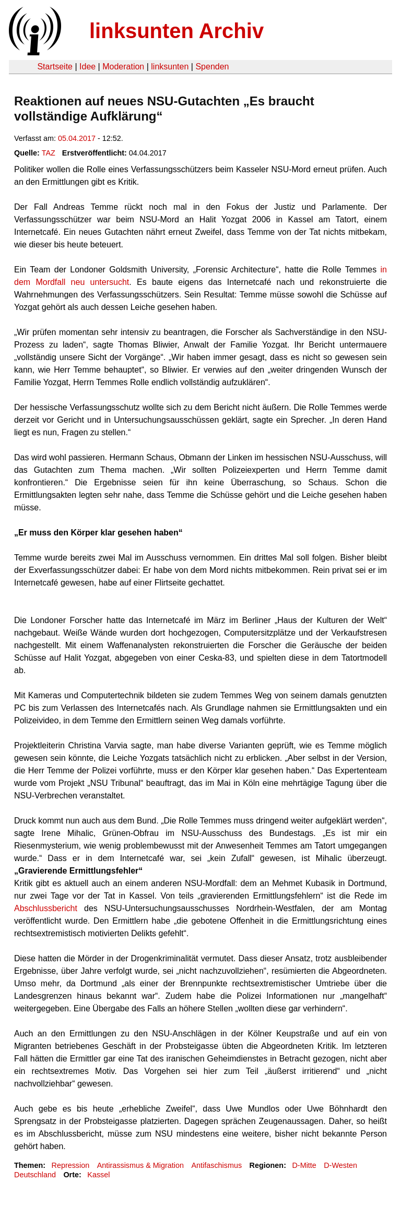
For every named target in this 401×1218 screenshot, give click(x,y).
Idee (87, 66)
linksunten (169, 66)
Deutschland (35, 1175)
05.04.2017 (77, 138)
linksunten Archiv (176, 30)
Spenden (212, 66)
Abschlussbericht (45, 908)
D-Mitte (304, 1165)
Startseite (55, 66)
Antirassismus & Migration (140, 1165)
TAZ (48, 153)
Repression (70, 1165)
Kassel (98, 1175)
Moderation (123, 66)
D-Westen (340, 1165)
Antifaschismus (216, 1165)
